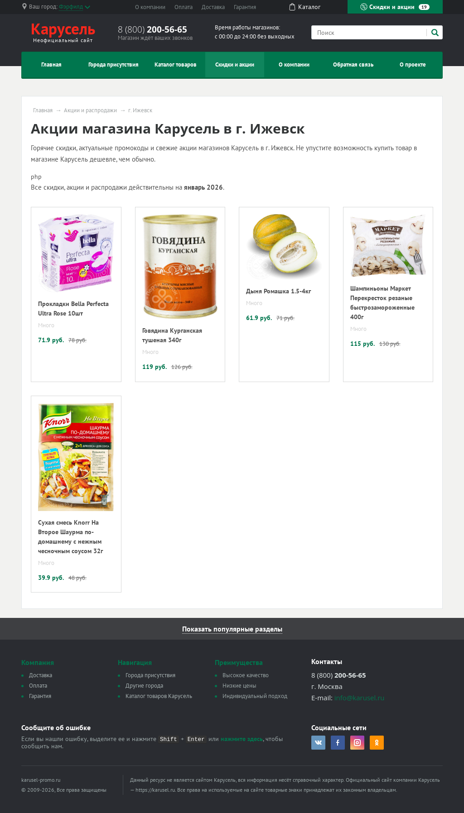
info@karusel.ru (359, 697)
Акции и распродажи (90, 110)
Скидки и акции (395, 7)
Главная (51, 64)
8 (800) (152, 29)
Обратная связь (353, 64)
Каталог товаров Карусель (159, 696)
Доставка (213, 7)
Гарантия (245, 7)
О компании (150, 7)
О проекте (413, 64)
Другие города (144, 685)
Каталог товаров (176, 64)
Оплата (183, 7)
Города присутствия (113, 64)
